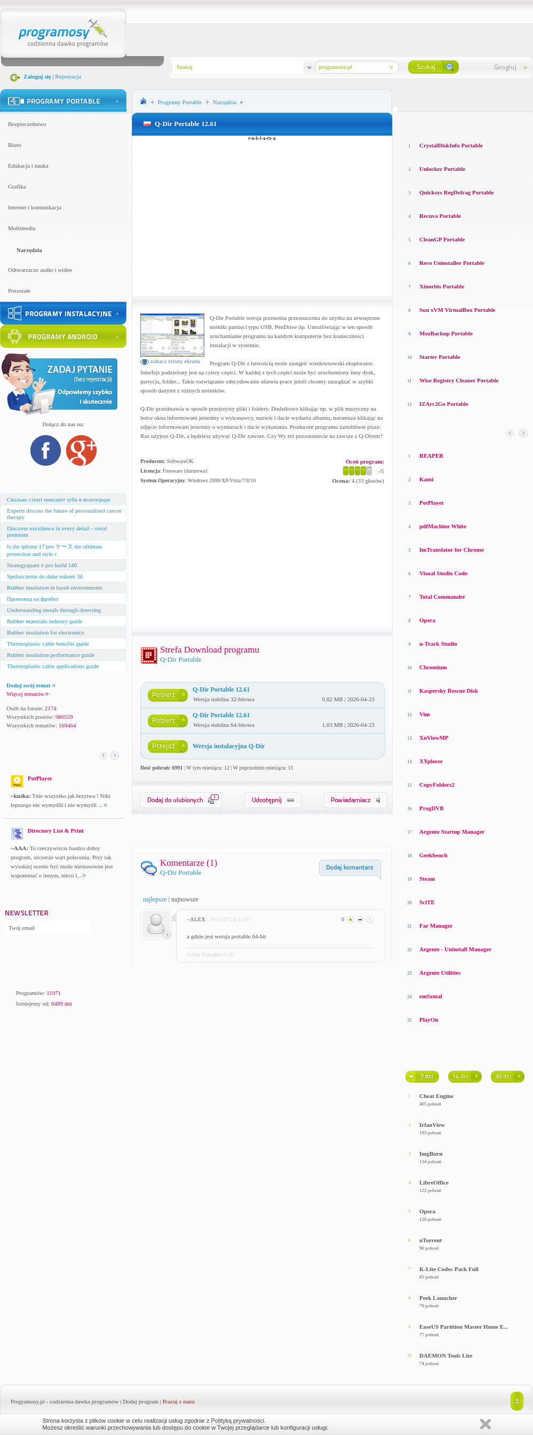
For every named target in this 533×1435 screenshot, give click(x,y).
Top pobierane (496, 123)
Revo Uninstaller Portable (451, 263)
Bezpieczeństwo (27, 124)
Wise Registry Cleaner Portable (458, 380)
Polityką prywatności (238, 1420)
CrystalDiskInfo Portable (451, 145)
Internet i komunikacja (34, 207)
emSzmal (430, 996)
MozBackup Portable (446, 333)
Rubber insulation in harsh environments (54, 587)
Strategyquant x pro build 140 (42, 565)
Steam (427, 878)
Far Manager (435, 925)
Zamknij (485, 1424)
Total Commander (442, 596)
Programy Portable (180, 102)
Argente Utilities (439, 972)
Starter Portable (439, 357)
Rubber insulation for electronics (45, 632)
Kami (426, 479)
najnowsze (184, 899)
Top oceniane (450, 123)
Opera (427, 620)
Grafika (17, 186)
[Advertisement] (262, 216)
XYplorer (431, 761)
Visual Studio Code (443, 573)
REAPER (431, 455)
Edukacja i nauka (28, 165)
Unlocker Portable (442, 169)
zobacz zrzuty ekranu (170, 361)
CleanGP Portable (442, 239)
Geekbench (433, 855)
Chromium (433, 667)
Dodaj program (140, 1401)
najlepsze (155, 899)
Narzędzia (29, 250)
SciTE (427, 902)
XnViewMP (434, 737)
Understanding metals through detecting (54, 610)
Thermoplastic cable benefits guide (48, 643)
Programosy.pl (28, 1401)
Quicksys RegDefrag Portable (456, 192)
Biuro (14, 145)
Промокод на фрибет (33, 598)
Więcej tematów (27, 694)
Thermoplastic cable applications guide (53, 666)
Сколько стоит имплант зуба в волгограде (58, 499)
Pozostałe (19, 290)
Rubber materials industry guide (44, 621)
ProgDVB (431, 808)
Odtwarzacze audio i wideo (40, 269)
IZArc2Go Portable (443, 404)
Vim (424, 714)
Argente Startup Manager (451, 831)
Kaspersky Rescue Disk (448, 690)
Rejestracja (68, 76)
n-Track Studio (438, 643)
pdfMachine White (442, 526)
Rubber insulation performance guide (50, 655)
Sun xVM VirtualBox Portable (457, 310)
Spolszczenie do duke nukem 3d (45, 576)
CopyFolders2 (437, 784)
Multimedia (21, 228)
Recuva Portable (440, 216)
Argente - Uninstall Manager (455, 949)
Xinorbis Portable (441, 286)
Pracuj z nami (179, 1401)
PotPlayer (431, 502)
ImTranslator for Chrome (451, 549)
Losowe (415, 123)
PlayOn (428, 1019)
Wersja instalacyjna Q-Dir (229, 746)
